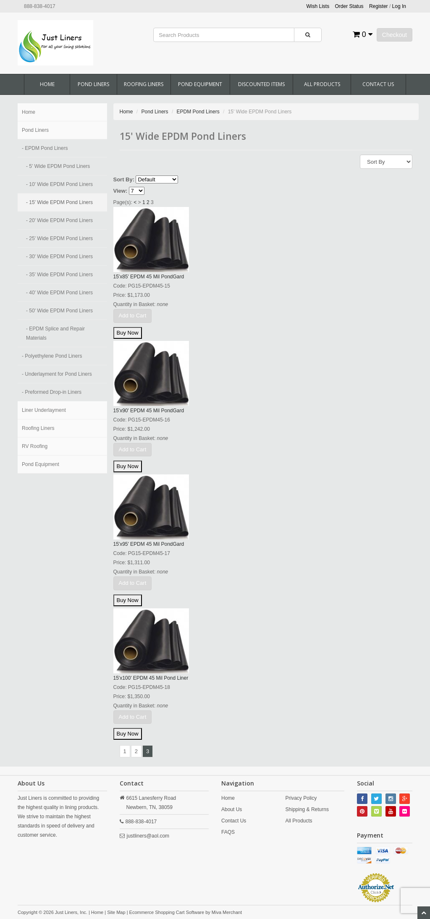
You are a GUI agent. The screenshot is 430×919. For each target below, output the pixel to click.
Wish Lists (318, 6)
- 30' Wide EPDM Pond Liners (59, 256)
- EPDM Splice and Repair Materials (55, 333)
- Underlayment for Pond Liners (57, 374)
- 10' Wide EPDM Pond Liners (59, 184)
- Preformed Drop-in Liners (51, 392)
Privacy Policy (301, 798)
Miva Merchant (227, 912)
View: (120, 191)
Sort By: (124, 179)
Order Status (349, 6)
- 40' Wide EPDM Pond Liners (59, 293)
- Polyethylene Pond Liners (52, 356)
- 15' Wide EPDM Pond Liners (59, 202)
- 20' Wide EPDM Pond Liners (59, 220)
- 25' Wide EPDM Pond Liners (59, 238)
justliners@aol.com (148, 836)
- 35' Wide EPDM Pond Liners (59, 275)
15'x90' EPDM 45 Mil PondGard (148, 411)
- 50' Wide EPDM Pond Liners (59, 311)
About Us (231, 809)
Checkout (394, 34)
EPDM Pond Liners (198, 112)
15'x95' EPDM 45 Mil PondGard (148, 544)
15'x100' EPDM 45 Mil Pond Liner (151, 678)
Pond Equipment (200, 84)
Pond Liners (93, 84)
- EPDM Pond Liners (45, 148)
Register (378, 6)
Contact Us (378, 84)
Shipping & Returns (307, 809)
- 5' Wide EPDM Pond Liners (58, 166)
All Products (322, 84)
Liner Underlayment (44, 410)
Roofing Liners (143, 84)
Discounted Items (261, 84)
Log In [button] (399, 6)
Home (47, 84)
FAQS (228, 832)
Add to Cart (133, 315)
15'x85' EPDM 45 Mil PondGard (148, 277)
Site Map (116, 912)
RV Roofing (34, 446)
